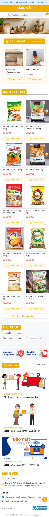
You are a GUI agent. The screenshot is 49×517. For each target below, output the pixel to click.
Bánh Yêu (11, 508)
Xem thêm (37, 41)
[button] (13, 333)
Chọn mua (14, 79)
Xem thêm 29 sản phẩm (24, 315)
